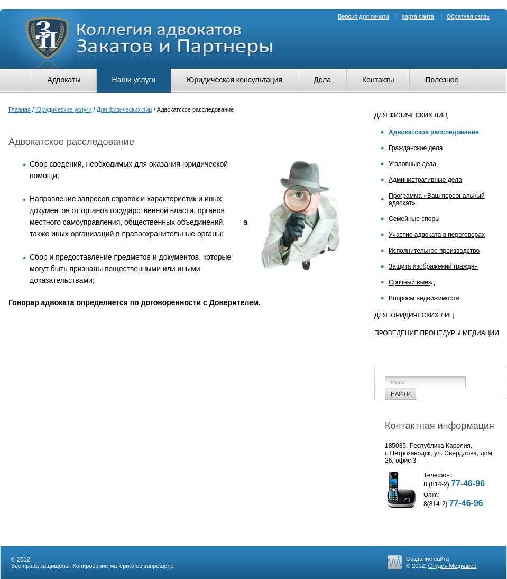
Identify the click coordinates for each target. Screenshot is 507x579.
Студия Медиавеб (452, 566)
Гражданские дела (416, 148)
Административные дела (425, 179)
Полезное (441, 80)
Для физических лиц (124, 109)
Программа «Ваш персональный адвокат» (437, 199)
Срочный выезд (412, 282)
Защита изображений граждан (433, 266)
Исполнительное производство (434, 250)
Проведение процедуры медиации (436, 333)
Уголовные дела (412, 164)
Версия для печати (363, 16)
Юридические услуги (63, 109)
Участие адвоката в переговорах (437, 234)
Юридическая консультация (234, 80)
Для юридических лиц (414, 315)
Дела (322, 80)
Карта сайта (417, 16)
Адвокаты (64, 80)
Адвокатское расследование (434, 132)
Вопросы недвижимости (424, 298)
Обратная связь (468, 16)
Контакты (378, 80)
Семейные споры (414, 219)
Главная (19, 109)
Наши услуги (134, 80)
